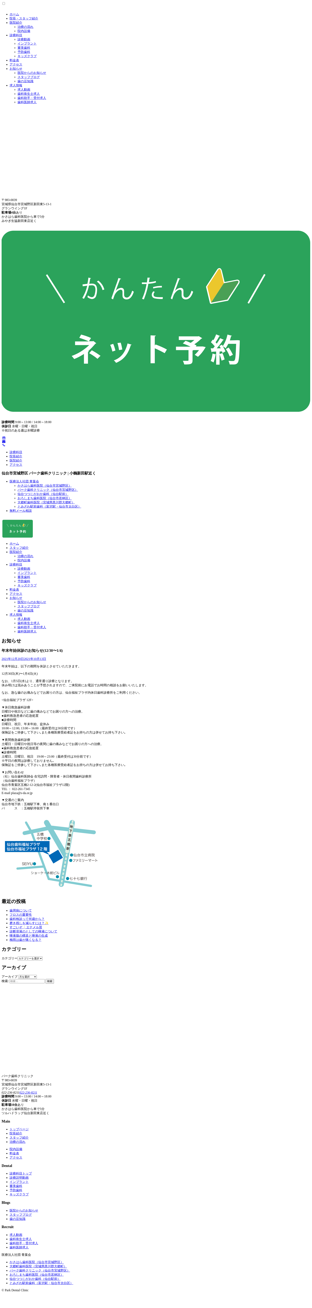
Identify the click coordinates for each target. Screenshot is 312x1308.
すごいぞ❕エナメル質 (26, 927)
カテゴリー (10, 958)
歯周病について (21, 910)
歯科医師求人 (27, 102)
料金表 (14, 60)
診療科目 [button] (16, 564)
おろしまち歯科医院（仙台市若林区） (45, 498)
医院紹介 (16, 22)
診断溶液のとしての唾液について (33, 931)
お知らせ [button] (16, 598)
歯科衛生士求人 (29, 93)
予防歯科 (24, 52)
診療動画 (24, 39)
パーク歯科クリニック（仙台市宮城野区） (48, 489)
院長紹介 (16, 456)
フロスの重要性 (21, 914)
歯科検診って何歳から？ (27, 919)
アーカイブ (10, 976)
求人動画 (24, 89)
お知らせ (16, 68)
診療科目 (16, 35)
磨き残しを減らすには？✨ (29, 923)
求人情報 (16, 85)
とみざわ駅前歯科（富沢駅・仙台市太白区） (49, 506)
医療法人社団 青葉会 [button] (24, 481)
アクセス (16, 64)
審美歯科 (24, 47)
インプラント (27, 43)
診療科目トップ (21, 1173)
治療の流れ (25, 26)
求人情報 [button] (16, 614)
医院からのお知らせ (32, 73)
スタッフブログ (29, 77)
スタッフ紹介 (19, 547)
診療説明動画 (19, 1177)
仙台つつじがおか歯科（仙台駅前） (43, 494)
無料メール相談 (21, 510)
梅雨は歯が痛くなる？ (25, 939)
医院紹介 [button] (16, 552)
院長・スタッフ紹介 (24, 18)
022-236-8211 (28, 1092)
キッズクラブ (27, 56)
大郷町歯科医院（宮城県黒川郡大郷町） (46, 502)
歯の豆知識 (25, 81)
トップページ (19, 1129)
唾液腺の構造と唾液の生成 (29, 935)
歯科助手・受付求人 (32, 98)
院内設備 (24, 31)
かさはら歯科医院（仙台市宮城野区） (45, 485)
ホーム (14, 14)
